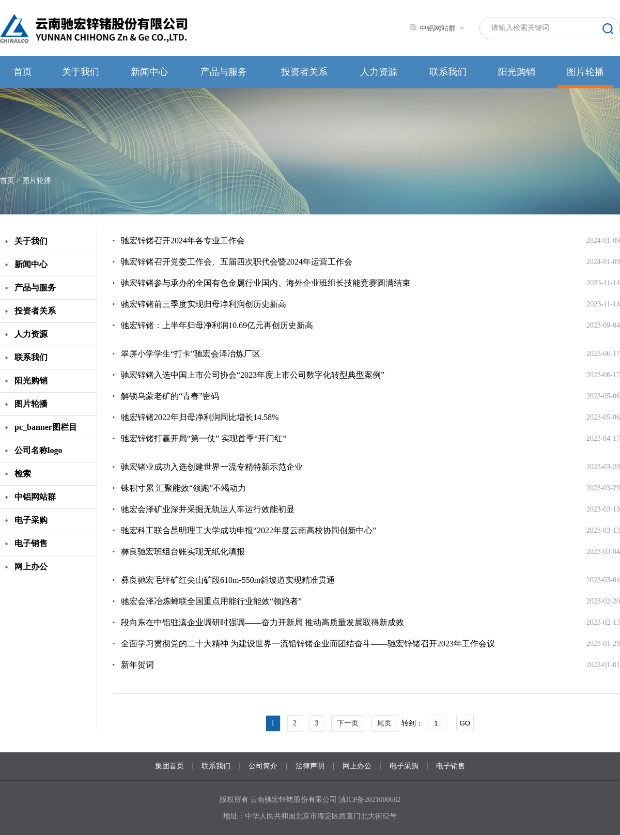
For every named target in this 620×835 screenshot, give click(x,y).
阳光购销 (516, 72)
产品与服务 (223, 72)
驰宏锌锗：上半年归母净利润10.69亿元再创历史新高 (217, 325)
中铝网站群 (35, 496)
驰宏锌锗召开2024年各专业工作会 (183, 240)
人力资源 (378, 72)
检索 (22, 473)
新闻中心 (149, 72)
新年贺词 (137, 664)
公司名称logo (38, 450)
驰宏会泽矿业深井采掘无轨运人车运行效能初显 (208, 509)
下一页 (348, 723)
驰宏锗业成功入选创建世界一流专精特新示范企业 (212, 466)
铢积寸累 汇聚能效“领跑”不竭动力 (183, 488)
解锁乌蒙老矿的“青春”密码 (170, 396)
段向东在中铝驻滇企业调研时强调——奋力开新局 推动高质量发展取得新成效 (262, 622)
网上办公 (31, 566)
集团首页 (169, 766)
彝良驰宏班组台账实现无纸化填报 (183, 551)
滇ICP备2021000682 (370, 799)
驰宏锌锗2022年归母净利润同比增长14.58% (199, 417)
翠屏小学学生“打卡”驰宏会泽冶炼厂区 (190, 353)
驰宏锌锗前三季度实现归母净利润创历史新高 (203, 304)
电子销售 (31, 543)
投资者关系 (304, 72)
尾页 (384, 723)
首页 (22, 72)
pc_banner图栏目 (45, 427)
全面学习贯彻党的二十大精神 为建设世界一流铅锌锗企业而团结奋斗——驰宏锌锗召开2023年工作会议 (308, 643)
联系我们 (448, 72)
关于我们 (80, 72)
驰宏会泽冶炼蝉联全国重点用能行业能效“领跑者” (211, 601)
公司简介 (263, 766)
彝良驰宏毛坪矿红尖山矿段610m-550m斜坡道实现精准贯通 (228, 580)
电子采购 (31, 520)
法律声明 (310, 766)
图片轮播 (585, 72)
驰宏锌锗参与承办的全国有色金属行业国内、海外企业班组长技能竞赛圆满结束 (265, 283)
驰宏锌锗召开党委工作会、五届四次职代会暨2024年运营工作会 (236, 261)
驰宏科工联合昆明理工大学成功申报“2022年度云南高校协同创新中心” (248, 530)
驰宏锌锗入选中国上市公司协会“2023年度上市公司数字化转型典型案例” (252, 374)
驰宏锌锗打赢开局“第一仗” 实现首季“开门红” (203, 438)
